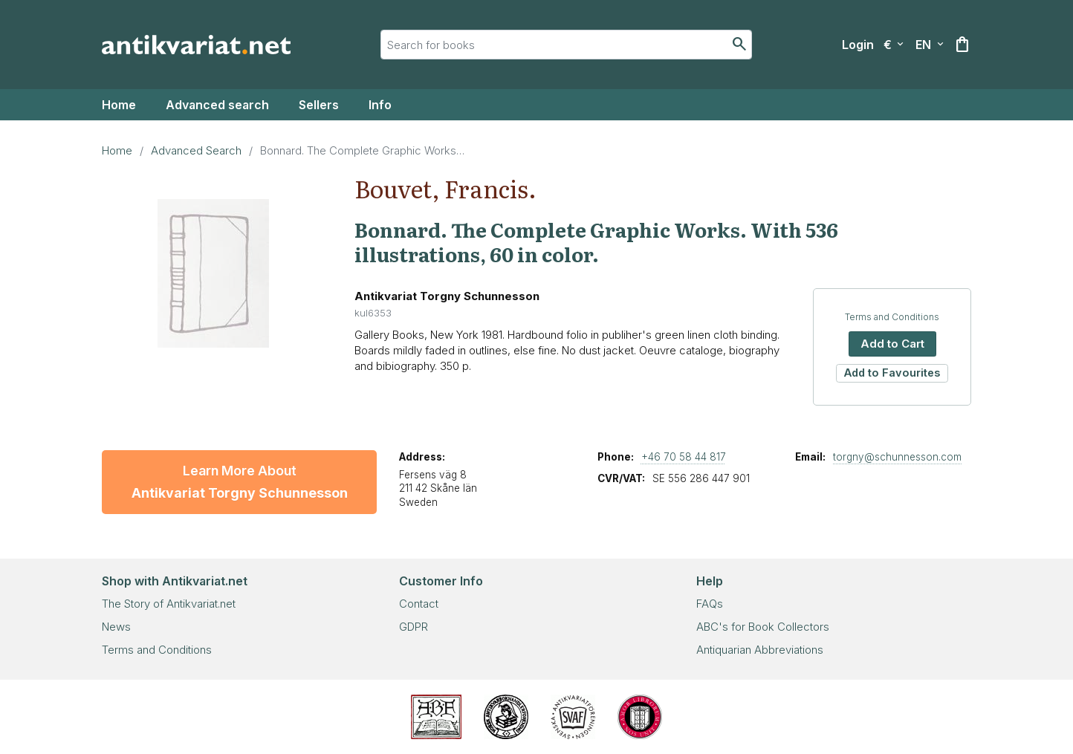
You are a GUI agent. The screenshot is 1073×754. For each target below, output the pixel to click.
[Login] (858, 44)
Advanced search (217, 104)
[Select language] (929, 44)
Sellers (319, 104)
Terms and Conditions (892, 316)
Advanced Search (196, 150)
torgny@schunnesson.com (897, 457)
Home (119, 104)
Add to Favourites (892, 372)
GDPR (413, 627)
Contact (418, 604)
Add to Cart (892, 344)
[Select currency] (893, 44)
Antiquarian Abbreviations (759, 650)
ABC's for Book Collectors (762, 627)
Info (380, 104)
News (116, 627)
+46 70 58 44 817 (683, 457)
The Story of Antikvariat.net (169, 604)
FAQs (709, 604)
